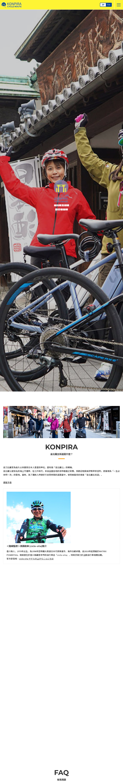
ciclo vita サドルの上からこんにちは (36, 558)
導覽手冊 (7, 482)
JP (103, 5)
